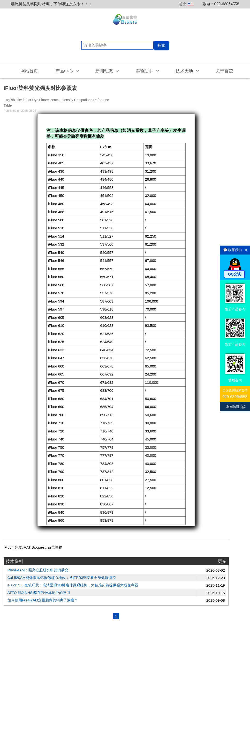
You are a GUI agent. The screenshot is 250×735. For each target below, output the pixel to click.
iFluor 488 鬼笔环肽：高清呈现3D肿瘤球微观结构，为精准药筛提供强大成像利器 (73, 585)
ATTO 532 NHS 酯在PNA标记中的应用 (39, 593)
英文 (186, 4)
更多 (222, 561)
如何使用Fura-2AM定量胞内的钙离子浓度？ (43, 600)
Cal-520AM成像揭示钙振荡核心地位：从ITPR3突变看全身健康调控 (62, 577)
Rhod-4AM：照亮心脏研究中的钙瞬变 (38, 570)
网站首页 (29, 71)
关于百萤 (224, 71)
